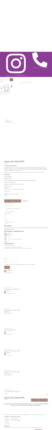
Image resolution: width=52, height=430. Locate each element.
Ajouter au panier (8, 166)
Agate (5, 253)
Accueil (7, 119)
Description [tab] (7, 186)
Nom (5, 225)
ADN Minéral (8, 384)
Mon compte (8, 388)
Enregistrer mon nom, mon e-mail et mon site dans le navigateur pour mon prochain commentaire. (20, 230)
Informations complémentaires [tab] (11, 187)
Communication (11, 204)
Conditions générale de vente (16, 384)
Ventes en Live (8, 389)
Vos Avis (6, 223)
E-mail (5, 228)
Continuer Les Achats (3, 93)
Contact (7, 387)
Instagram (30, 380)
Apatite (5, 293)
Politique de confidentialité (16, 385)
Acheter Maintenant (17, 166)
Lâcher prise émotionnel (18, 204)
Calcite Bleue (6, 355)
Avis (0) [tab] (7, 188)
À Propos (7, 385)
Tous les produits (8, 121)
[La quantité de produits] (9, 163)
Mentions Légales (15, 383)
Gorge (9, 200)
